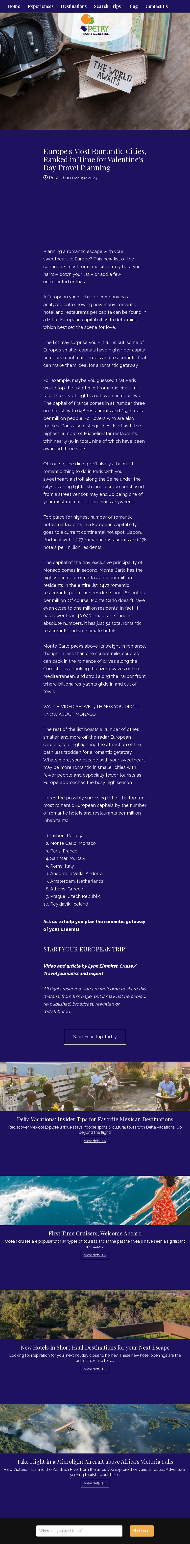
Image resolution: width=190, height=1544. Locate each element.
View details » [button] (95, 1141)
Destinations (74, 6)
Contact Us (156, 6)
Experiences (40, 6)
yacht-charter (83, 296)
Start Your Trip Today (95, 1036)
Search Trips (107, 6)
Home (13, 6)
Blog (133, 6)
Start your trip (143, 1531)
